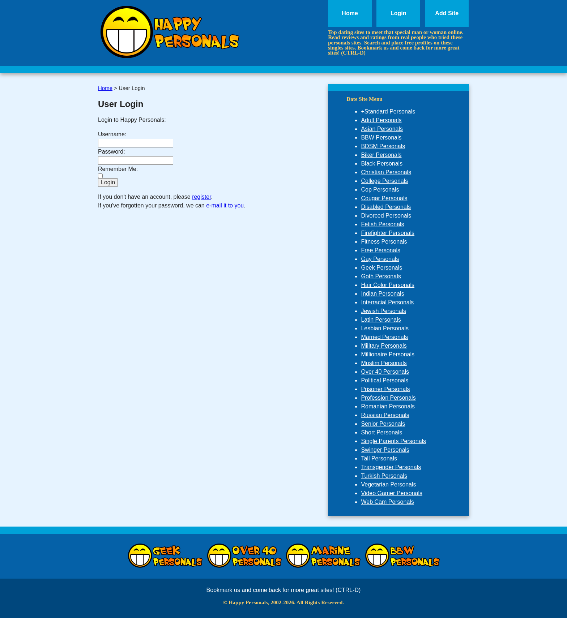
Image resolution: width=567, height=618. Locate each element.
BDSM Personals (383, 146)
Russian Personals (385, 415)
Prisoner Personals (385, 389)
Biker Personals (381, 155)
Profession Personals (388, 398)
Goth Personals (381, 276)
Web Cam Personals (387, 502)
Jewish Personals (383, 311)
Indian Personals (382, 294)
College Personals (384, 181)
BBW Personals (381, 137)
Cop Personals (380, 189)
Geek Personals (381, 268)
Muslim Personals (383, 363)
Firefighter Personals (387, 233)
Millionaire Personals (387, 354)
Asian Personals (382, 129)
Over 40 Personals (385, 372)
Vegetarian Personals (388, 484)
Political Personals (384, 380)
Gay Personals (380, 259)
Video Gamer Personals (391, 493)
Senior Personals (383, 424)
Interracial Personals (387, 302)
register (201, 197)
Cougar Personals (384, 198)
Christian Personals (386, 172)
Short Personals (381, 432)
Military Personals (383, 346)
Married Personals (384, 337)
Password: (111, 152)
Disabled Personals (386, 207)
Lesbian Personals (385, 328)
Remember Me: (118, 169)
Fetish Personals (382, 224)
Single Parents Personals (393, 441)
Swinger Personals (385, 450)
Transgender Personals (391, 467)
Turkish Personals (384, 476)
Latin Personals (381, 320)
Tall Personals (379, 458)
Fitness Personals (384, 242)
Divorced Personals (386, 216)
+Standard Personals (388, 111)
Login (398, 13)
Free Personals (380, 250)
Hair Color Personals (387, 285)
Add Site (447, 13)
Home (350, 13)
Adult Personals (381, 120)
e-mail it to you (225, 205)
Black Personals (381, 163)
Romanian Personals (388, 406)
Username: (112, 134)
